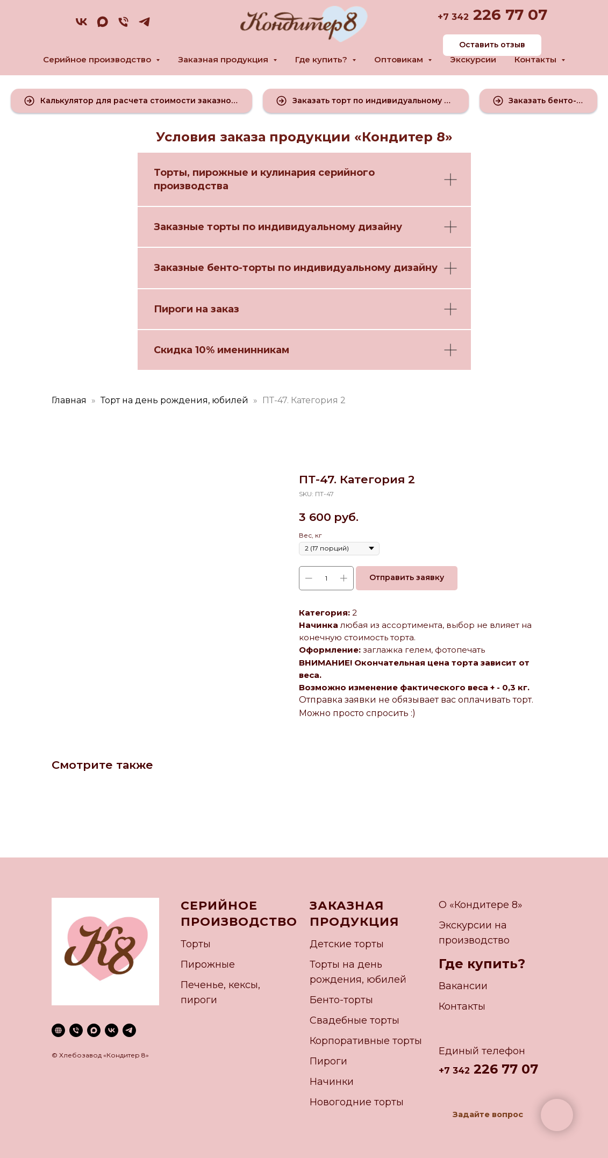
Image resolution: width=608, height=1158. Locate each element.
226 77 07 (508, 14)
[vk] (81, 25)
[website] (58, 1030)
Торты (170, 172)
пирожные (220, 172)
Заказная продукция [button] (224, 59)
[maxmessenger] (102, 25)
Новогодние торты (357, 1102)
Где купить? (482, 963)
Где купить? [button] (322, 59)
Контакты (462, 1006)
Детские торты (347, 944)
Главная (69, 400)
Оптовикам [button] (399, 59)
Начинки (332, 1082)
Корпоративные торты (366, 1041)
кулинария (288, 172)
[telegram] (144, 25)
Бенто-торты (341, 1000)
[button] (131, 101)
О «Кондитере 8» (481, 905)
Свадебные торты (354, 1020)
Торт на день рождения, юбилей (174, 400)
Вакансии (463, 986)
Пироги (328, 1061)
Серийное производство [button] (98, 59)
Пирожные (208, 964)
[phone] (123, 25)
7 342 (456, 17)
